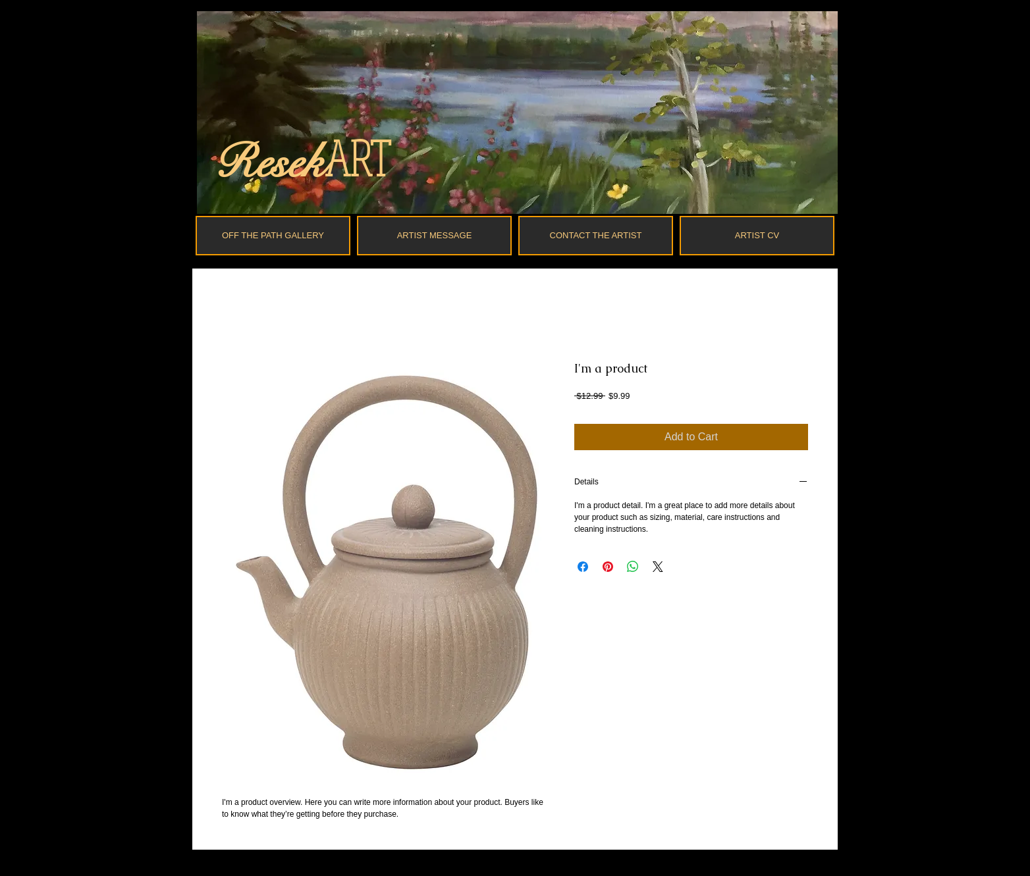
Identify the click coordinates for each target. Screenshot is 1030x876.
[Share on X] (658, 567)
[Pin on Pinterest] (608, 567)
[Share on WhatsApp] (633, 567)
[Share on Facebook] (583, 567)
